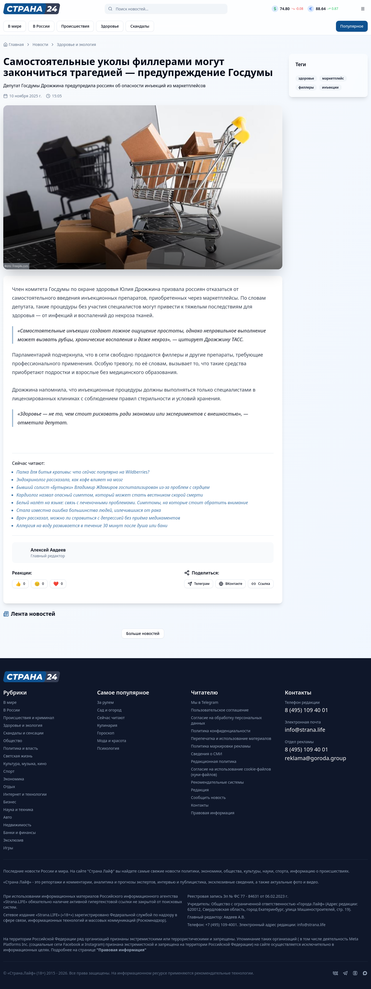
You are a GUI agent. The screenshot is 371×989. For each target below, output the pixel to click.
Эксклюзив (13, 840)
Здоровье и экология (76, 44)
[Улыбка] (39, 583)
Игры (8, 847)
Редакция (200, 789)
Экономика (13, 778)
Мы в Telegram (204, 702)
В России (11, 710)
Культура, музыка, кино (25, 763)
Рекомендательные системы (217, 782)
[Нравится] (20, 583)
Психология (108, 748)
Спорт (9, 771)
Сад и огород (109, 710)
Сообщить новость (208, 797)
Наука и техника (18, 809)
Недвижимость (17, 824)
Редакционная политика (213, 761)
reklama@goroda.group (315, 758)
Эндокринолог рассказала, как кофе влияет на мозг (69, 480)
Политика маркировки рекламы (221, 746)
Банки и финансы (19, 832)
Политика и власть (20, 748)
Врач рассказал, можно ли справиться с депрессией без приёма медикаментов (98, 518)
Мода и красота (111, 740)
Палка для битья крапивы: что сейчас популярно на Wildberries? (82, 472)
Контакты (199, 805)
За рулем (105, 702)
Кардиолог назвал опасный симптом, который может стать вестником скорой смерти (109, 495)
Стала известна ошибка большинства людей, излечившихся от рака (88, 510)
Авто (7, 817)
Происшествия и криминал (28, 717)
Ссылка (260, 583)
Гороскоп (105, 733)
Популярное (351, 26)
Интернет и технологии (25, 794)
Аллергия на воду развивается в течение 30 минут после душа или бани (91, 526)
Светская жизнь (18, 755)
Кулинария (107, 725)
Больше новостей (143, 633)
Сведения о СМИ (206, 753)
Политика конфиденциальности (220, 730)
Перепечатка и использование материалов (231, 738)
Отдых (9, 786)
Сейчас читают (111, 717)
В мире (9, 702)
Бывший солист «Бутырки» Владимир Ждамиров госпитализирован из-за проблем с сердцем (113, 487)
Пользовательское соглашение (220, 710)
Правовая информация (212, 812)
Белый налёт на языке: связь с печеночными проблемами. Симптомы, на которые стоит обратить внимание (132, 503)
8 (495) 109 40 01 (306, 710)
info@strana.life (305, 729)
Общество (12, 740)
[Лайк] (58, 583)
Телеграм (199, 583)
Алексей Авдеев (48, 550)
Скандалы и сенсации (23, 733)
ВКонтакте (230, 583)
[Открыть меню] (363, 9)
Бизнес (9, 801)
